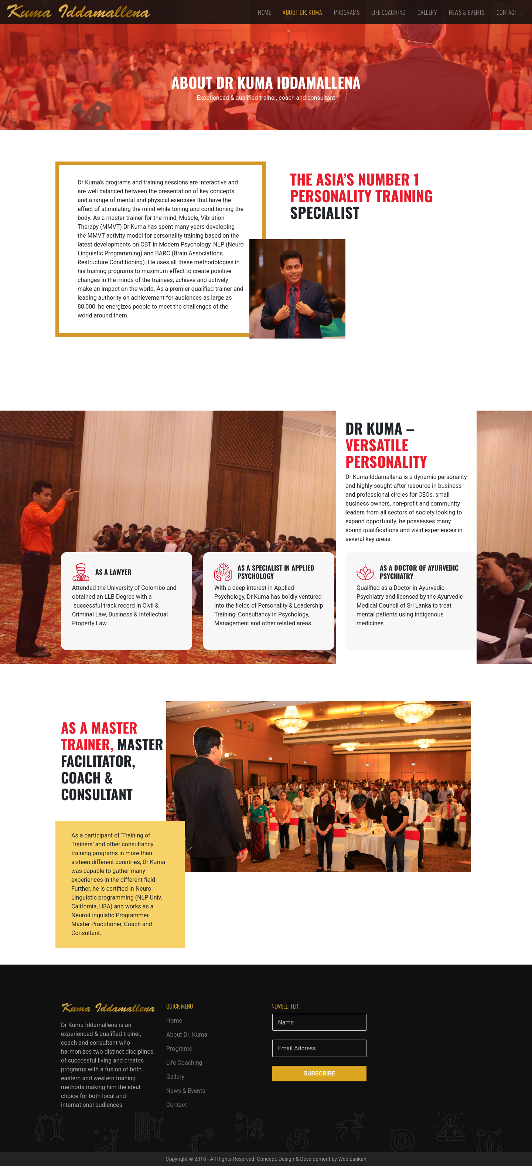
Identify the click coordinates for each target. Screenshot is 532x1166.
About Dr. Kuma (302, 12)
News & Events (467, 12)
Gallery (427, 12)
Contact (507, 12)
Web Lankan (352, 1159)
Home (264, 12)
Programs (346, 12)
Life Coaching (388, 12)
